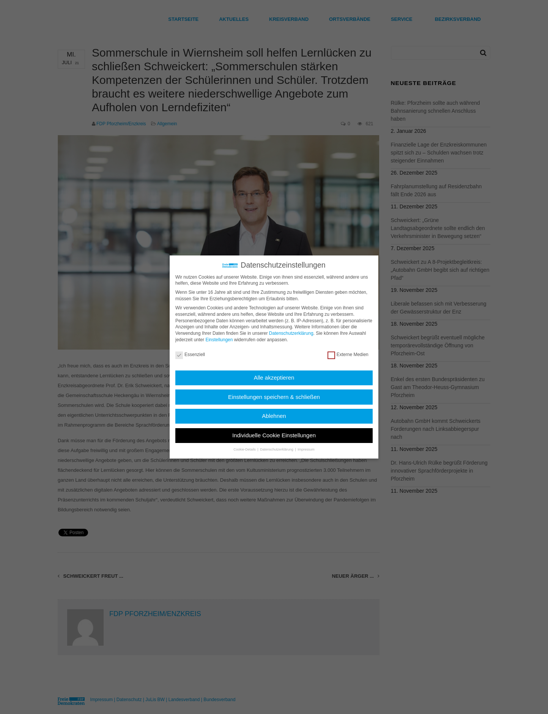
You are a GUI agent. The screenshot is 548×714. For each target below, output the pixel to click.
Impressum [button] (306, 449)
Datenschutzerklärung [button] (277, 449)
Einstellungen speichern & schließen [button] (274, 397)
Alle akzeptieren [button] (274, 377)
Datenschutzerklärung (291, 333)
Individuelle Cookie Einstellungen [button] (274, 435)
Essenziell (190, 354)
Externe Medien (348, 354)
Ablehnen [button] (274, 416)
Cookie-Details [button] (245, 449)
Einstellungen (219, 339)
